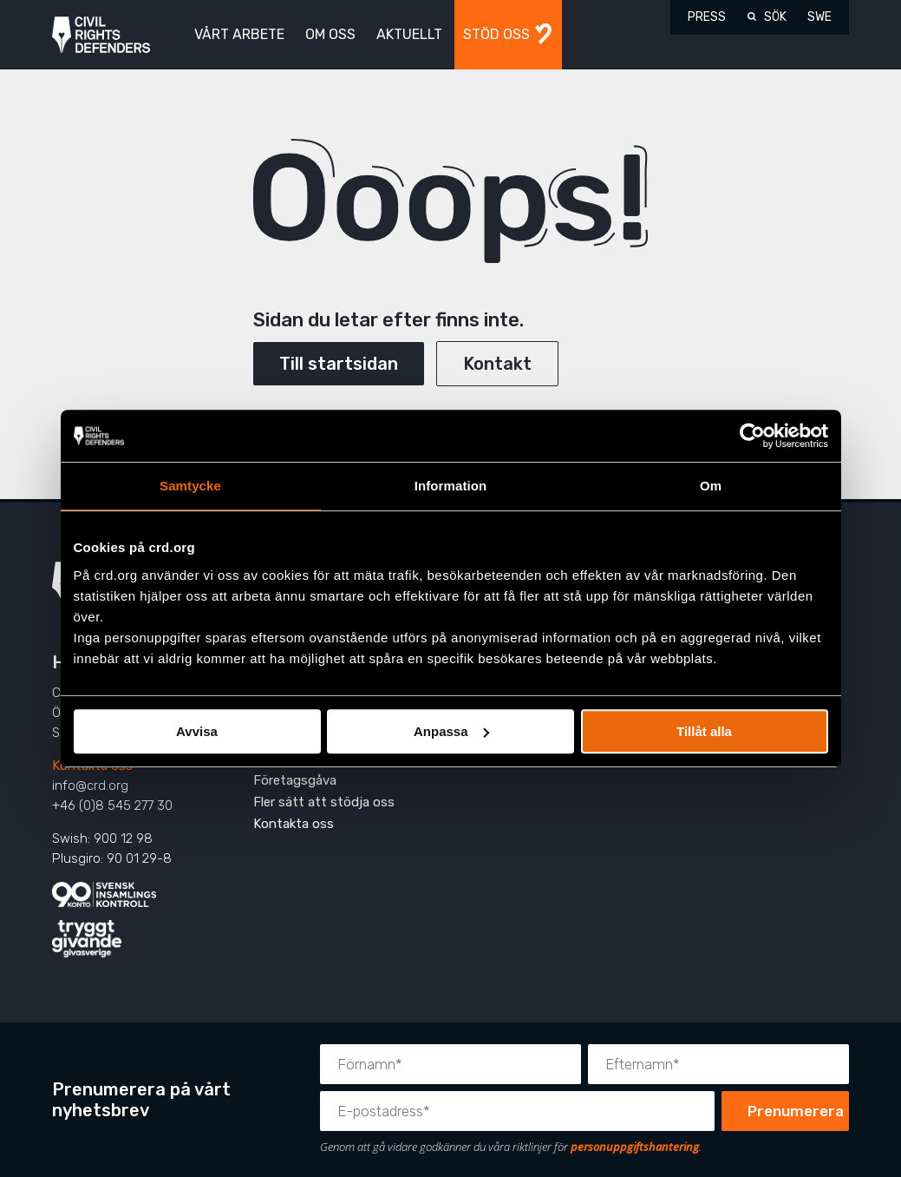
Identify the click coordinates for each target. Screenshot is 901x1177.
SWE (819, 17)
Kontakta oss (293, 824)
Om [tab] (710, 485)
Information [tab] (451, 485)
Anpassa (451, 731)
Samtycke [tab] (190, 485)
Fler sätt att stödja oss (324, 802)
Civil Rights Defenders (101, 35)
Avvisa (197, 731)
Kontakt (497, 363)
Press (707, 17)
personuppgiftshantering (635, 1146)
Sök (775, 17)
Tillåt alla (704, 731)
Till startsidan (338, 363)
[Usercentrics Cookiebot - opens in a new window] (752, 436)
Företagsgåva (294, 780)
